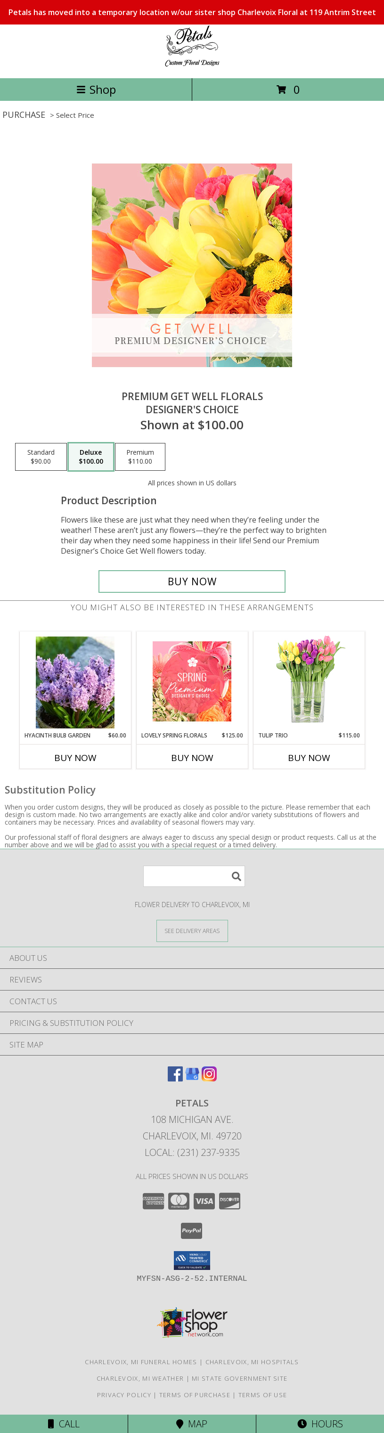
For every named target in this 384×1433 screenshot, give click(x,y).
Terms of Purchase (194, 1395)
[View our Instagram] (209, 1078)
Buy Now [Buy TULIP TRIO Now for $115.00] (309, 758)
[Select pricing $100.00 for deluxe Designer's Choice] (91, 457)
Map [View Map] (191, 1423)
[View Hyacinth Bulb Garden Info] (75, 681)
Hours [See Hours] (320, 1423)
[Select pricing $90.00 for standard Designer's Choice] (41, 457)
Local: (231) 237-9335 (192, 1152)
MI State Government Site (239, 1378)
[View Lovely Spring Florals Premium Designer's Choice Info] (192, 681)
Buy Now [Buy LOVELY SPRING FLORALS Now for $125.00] (192, 758)
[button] (192, 1260)
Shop (96, 89)
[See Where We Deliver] (192, 930)
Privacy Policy (124, 1395)
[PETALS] (192, 64)
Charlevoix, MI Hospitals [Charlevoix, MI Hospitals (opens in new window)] (252, 1362)
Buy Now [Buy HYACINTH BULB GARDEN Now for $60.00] (75, 758)
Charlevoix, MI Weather (140, 1378)
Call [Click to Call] (64, 1423)
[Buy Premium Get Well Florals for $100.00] (192, 581)
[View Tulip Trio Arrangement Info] (309, 681)
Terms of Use (262, 1395)
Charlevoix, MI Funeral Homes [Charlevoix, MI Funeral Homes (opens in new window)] (141, 1362)
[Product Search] (194, 876)
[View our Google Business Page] (192, 1078)
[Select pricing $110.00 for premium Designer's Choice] (140, 457)
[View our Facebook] (175, 1078)
